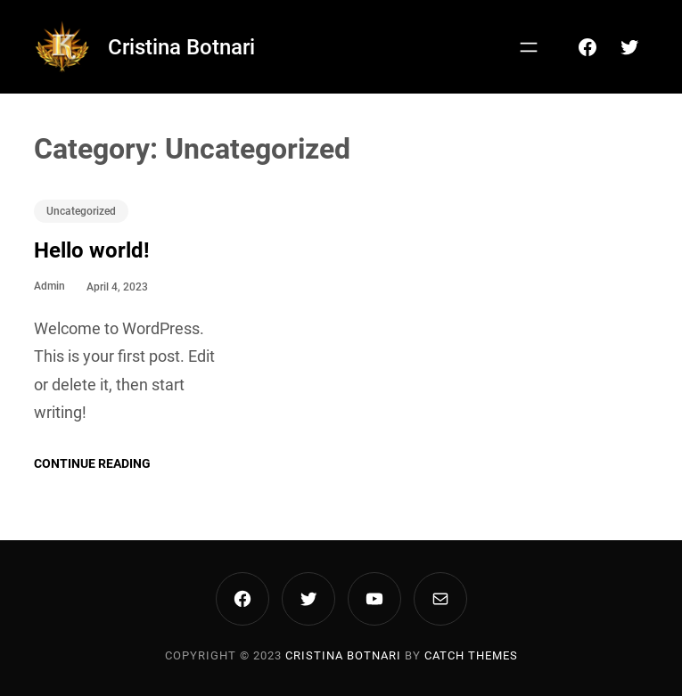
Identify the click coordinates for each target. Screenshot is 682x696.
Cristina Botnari (181, 47)
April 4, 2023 (117, 287)
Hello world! (92, 250)
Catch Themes (471, 655)
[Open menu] (528, 47)
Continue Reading (92, 463)
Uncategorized (81, 211)
